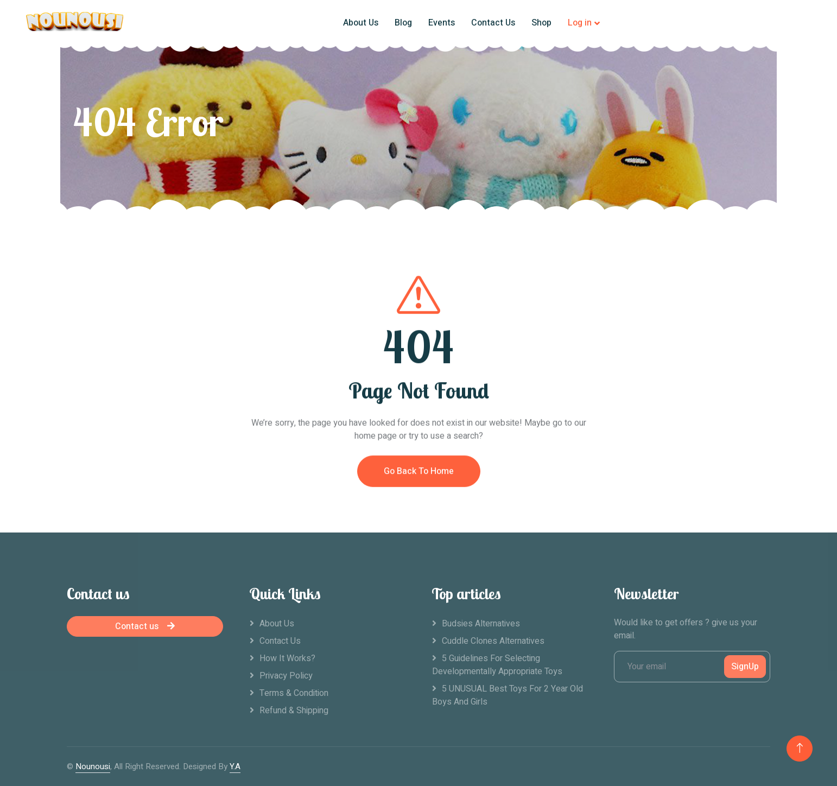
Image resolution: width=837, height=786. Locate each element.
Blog (403, 22)
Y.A (235, 766)
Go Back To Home (419, 518)
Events (441, 22)
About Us (360, 22)
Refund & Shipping (293, 710)
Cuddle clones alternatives (493, 641)
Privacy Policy (286, 675)
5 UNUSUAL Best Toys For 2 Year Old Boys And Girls (507, 695)
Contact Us (493, 22)
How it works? (287, 658)
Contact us (145, 626)
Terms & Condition (293, 693)
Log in (580, 22)
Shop (541, 22)
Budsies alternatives (481, 623)
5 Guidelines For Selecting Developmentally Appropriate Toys (497, 665)
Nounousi (92, 766)
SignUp (745, 666)
